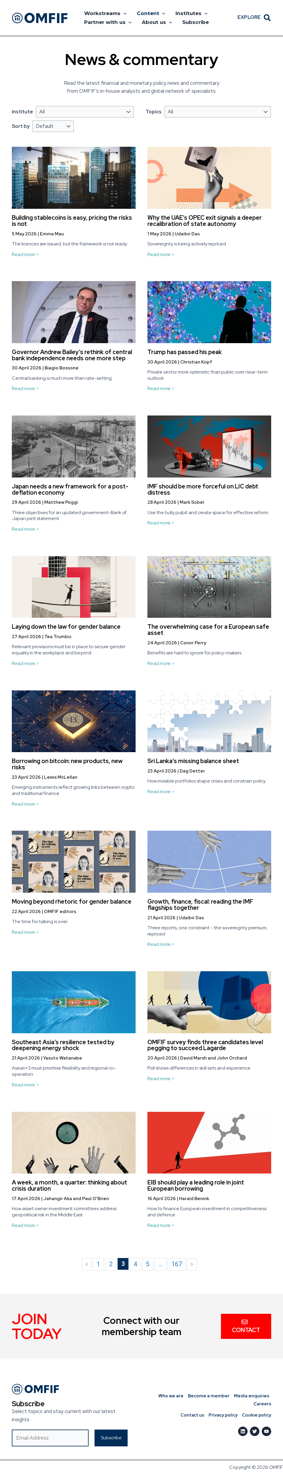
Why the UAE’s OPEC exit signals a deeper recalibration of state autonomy (204, 221)
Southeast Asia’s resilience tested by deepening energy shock (63, 1045)
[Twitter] (254, 1431)
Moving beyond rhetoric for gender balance (71, 901)
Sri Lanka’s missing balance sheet (193, 761)
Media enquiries (251, 1396)
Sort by (21, 126)
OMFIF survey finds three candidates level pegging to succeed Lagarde (205, 1045)
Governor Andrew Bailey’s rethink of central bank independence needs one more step (72, 355)
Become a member (209, 1396)
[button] (123, 13)
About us (156, 22)
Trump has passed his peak (184, 352)
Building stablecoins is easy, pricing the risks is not (72, 221)
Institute (22, 111)
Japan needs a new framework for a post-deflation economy (70, 489)
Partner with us (107, 22)
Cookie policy (256, 1415)
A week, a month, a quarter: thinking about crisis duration (69, 1185)
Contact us (191, 1415)
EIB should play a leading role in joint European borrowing (195, 1185)
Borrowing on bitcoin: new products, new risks (67, 764)
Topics (154, 111)
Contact (246, 1326)
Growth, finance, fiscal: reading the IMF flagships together (200, 905)
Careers (262, 1404)
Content (150, 13)
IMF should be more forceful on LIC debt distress (202, 489)
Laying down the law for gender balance (66, 626)
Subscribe (194, 22)
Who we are (170, 1396)
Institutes (190, 13)
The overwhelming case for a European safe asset (208, 630)
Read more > (25, 255)
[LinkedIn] (243, 1431)
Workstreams (105, 13)
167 (176, 1264)
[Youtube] (266, 1431)
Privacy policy (222, 1415)
